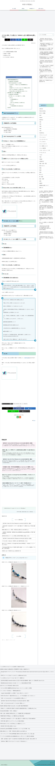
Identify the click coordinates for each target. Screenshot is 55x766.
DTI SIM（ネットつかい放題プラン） (15, 92)
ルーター (21, 403)
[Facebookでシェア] (13, 40)
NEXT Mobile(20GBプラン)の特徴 (15, 82)
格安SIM (25, 403)
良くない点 (12, 104)
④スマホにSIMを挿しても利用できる (17, 89)
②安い (11, 86)
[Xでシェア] (7, 40)
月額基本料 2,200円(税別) (13, 94)
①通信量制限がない (14, 99)
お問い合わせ (52, 762)
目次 (17, 77)
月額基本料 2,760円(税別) (13, 81)
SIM (15, 403)
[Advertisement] (27, 21)
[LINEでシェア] (24, 40)
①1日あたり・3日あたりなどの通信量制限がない (19, 84)
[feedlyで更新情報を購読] (18, 417)
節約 (12, 403)
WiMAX (17, 403)
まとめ (9, 107)
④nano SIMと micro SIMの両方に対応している (18, 91)
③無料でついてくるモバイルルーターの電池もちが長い (20, 87)
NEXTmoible (26, 357)
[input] (46, 35)
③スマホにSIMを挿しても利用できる (18, 102)
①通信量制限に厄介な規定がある (17, 105)
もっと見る (19, 636)
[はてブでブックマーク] (19, 40)
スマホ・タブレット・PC (6, 403)
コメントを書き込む (19, 519)
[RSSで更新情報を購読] (20, 417)
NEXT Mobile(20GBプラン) (13, 79)
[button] (30, 40)
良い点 (11, 97)
